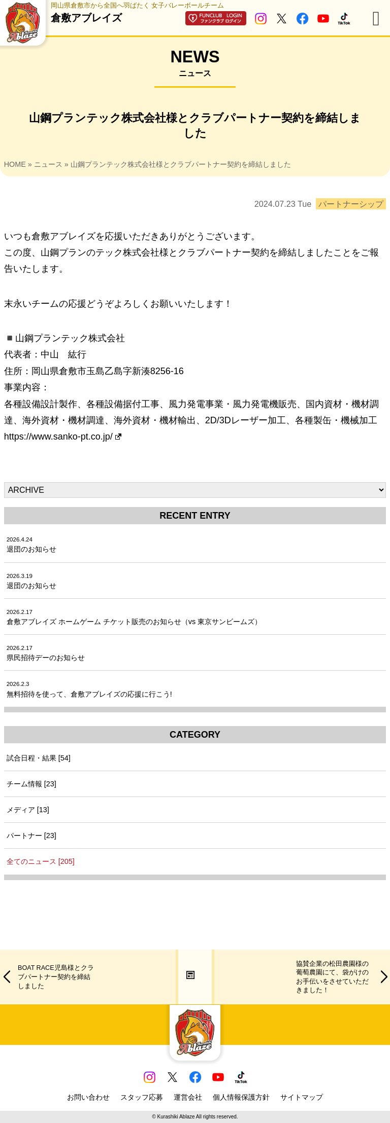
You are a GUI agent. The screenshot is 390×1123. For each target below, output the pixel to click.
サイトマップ (301, 1097)
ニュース (48, 164)
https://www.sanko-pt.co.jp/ (62, 436)
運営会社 (188, 1097)
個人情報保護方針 (241, 1097)
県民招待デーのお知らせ (46, 653)
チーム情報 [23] (31, 784)
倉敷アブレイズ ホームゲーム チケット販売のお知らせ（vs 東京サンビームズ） (134, 617)
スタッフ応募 (141, 1097)
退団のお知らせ (31, 544)
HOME (15, 164)
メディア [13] (28, 810)
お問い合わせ (88, 1097)
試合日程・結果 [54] (39, 758)
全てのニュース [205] (41, 861)
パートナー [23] (31, 835)
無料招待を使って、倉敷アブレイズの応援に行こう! (89, 689)
